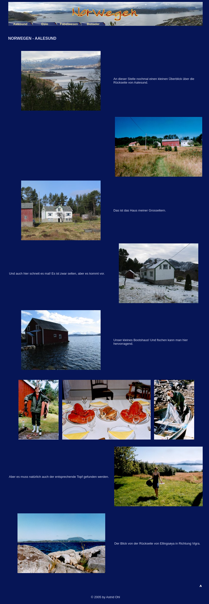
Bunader (93, 24)
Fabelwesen (69, 24)
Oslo (44, 24)
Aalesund (20, 24)
